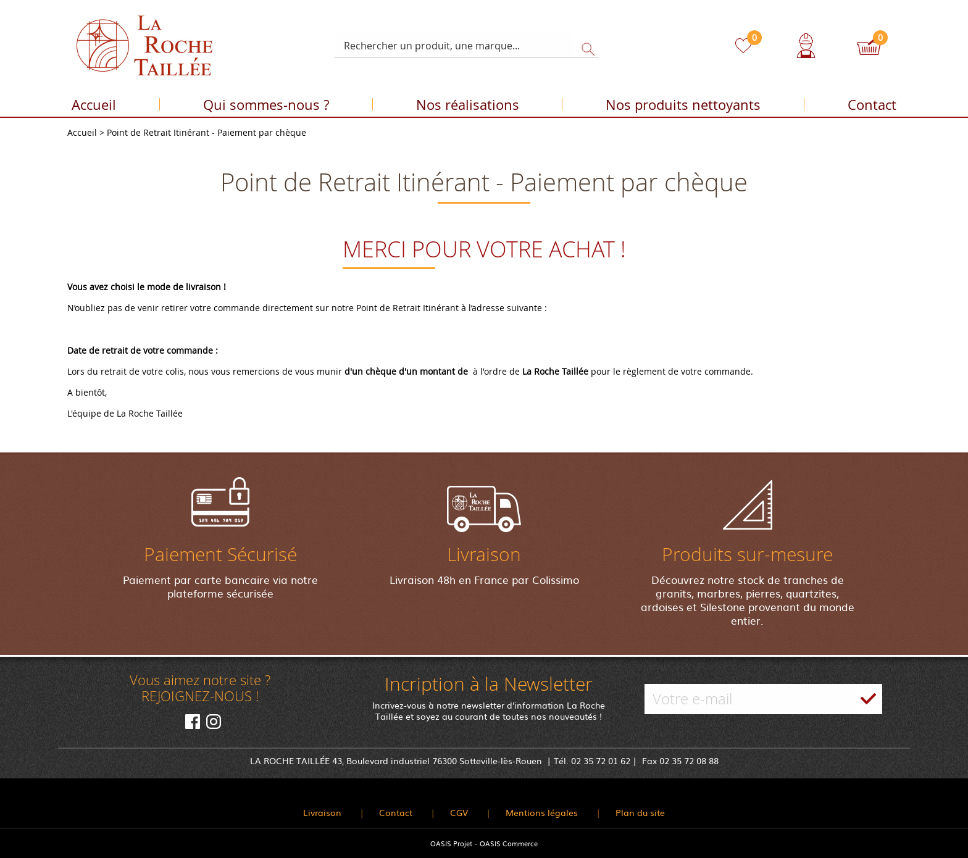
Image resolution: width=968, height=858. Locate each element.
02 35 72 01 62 (600, 760)
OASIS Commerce (509, 843)
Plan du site (640, 812)
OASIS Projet (451, 843)
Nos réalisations (467, 106)
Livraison (322, 812)
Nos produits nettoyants (683, 106)
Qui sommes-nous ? (266, 106)
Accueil (94, 106)
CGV (459, 812)
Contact (872, 106)
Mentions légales (542, 812)
